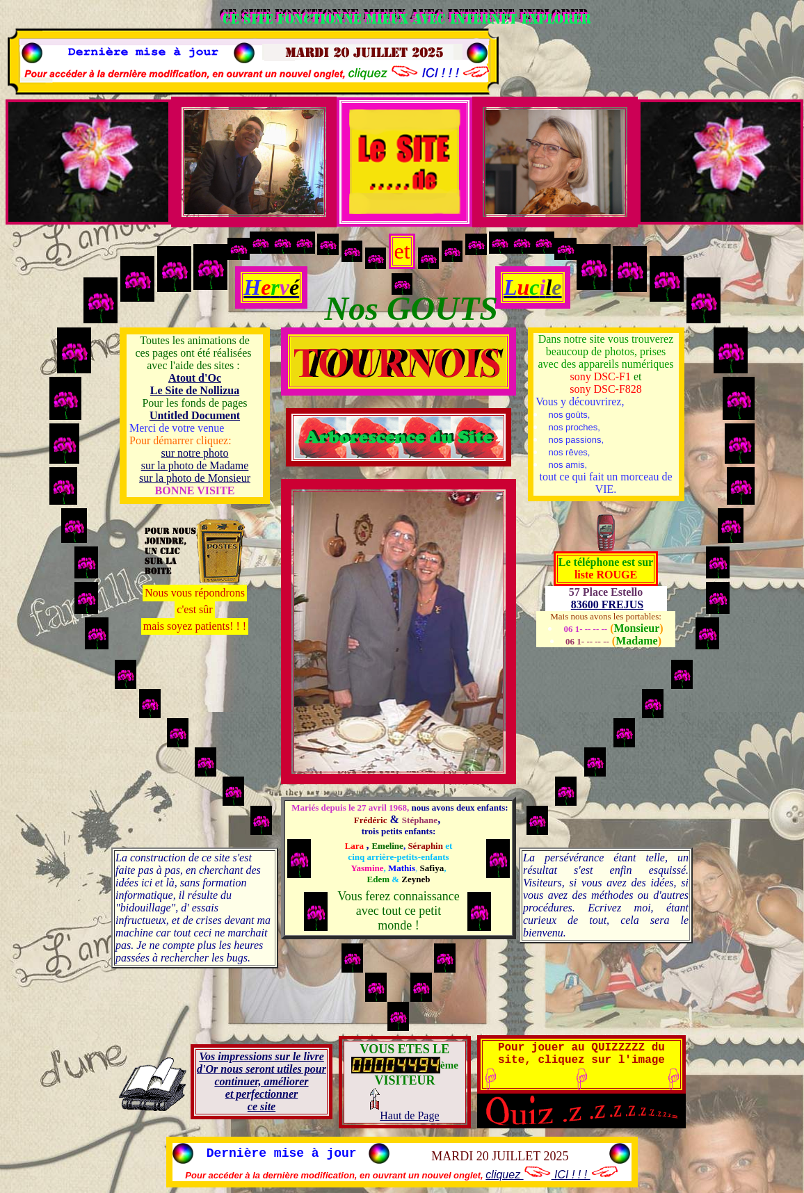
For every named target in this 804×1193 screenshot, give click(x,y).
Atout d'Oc (194, 378)
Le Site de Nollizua (194, 390)
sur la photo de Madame (195, 465)
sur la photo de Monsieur (194, 478)
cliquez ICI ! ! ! (551, 1174)
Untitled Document (195, 415)
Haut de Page (404, 1115)
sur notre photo (195, 453)
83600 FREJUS (607, 604)
